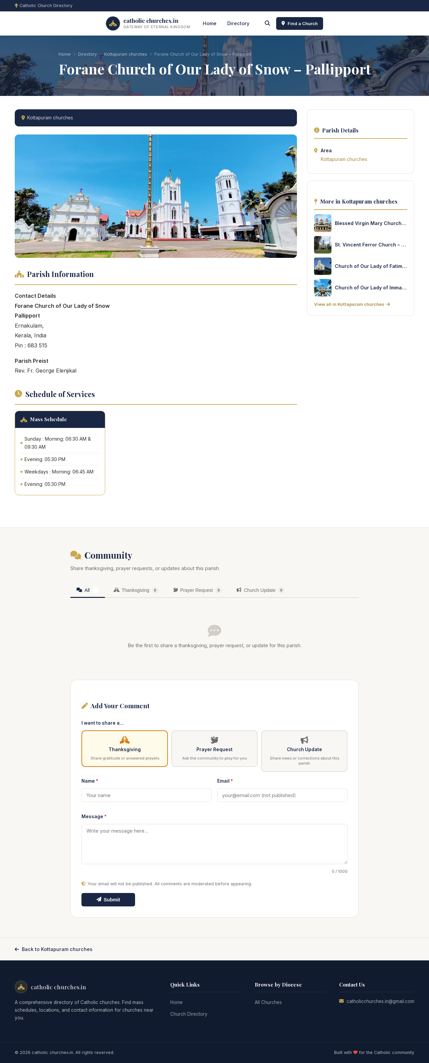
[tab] (87, 590)
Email (225, 781)
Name (89, 781)
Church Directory (188, 1014)
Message (94, 816)
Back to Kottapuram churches (54, 949)
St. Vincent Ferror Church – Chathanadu (371, 244)
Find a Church (300, 23)
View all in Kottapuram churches (352, 304)
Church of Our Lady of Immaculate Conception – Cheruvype (371, 287)
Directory (238, 23)
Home (210, 23)
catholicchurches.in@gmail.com (380, 1001)
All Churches (268, 1002)
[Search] (267, 23)
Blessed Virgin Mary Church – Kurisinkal (371, 223)
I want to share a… (102, 723)
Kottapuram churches (125, 54)
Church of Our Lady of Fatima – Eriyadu (371, 266)
